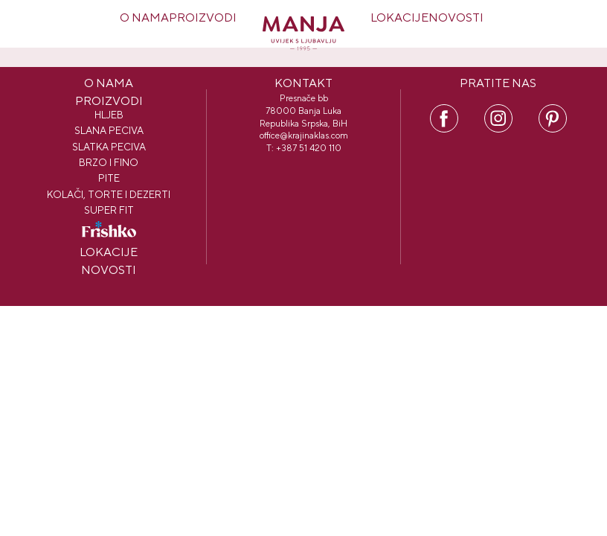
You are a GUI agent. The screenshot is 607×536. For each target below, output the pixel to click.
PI (553, 111)
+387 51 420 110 (308, 148)
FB (444, 111)
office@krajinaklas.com (304, 135)
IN (498, 111)
